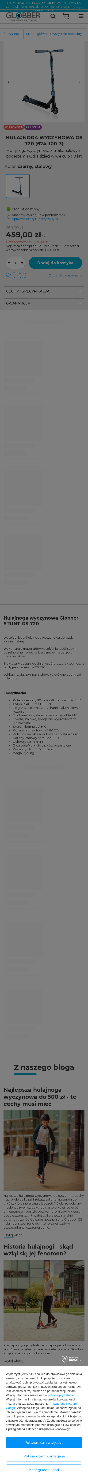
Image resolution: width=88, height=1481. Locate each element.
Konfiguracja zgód (44, 1470)
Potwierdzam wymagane (44, 1456)
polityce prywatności (61, 1395)
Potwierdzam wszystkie (44, 1442)
